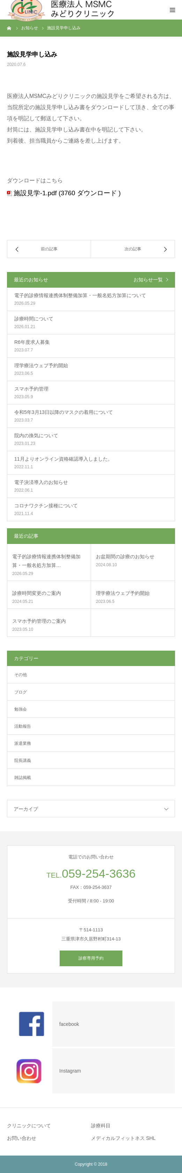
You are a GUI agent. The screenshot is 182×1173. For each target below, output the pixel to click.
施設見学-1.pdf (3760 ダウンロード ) (67, 193)
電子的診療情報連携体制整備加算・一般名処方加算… (46, 561)
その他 (20, 674)
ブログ (20, 692)
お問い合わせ (21, 1138)
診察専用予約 (91, 958)
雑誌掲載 (22, 777)
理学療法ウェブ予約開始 (123, 593)
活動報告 (22, 726)
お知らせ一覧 (148, 279)
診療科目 (101, 1125)
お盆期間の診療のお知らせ (125, 556)
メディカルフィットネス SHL (123, 1138)
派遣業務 (22, 743)
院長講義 (22, 760)
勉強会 (20, 709)
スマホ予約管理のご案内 (39, 621)
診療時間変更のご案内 (36, 593)
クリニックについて (29, 1125)
